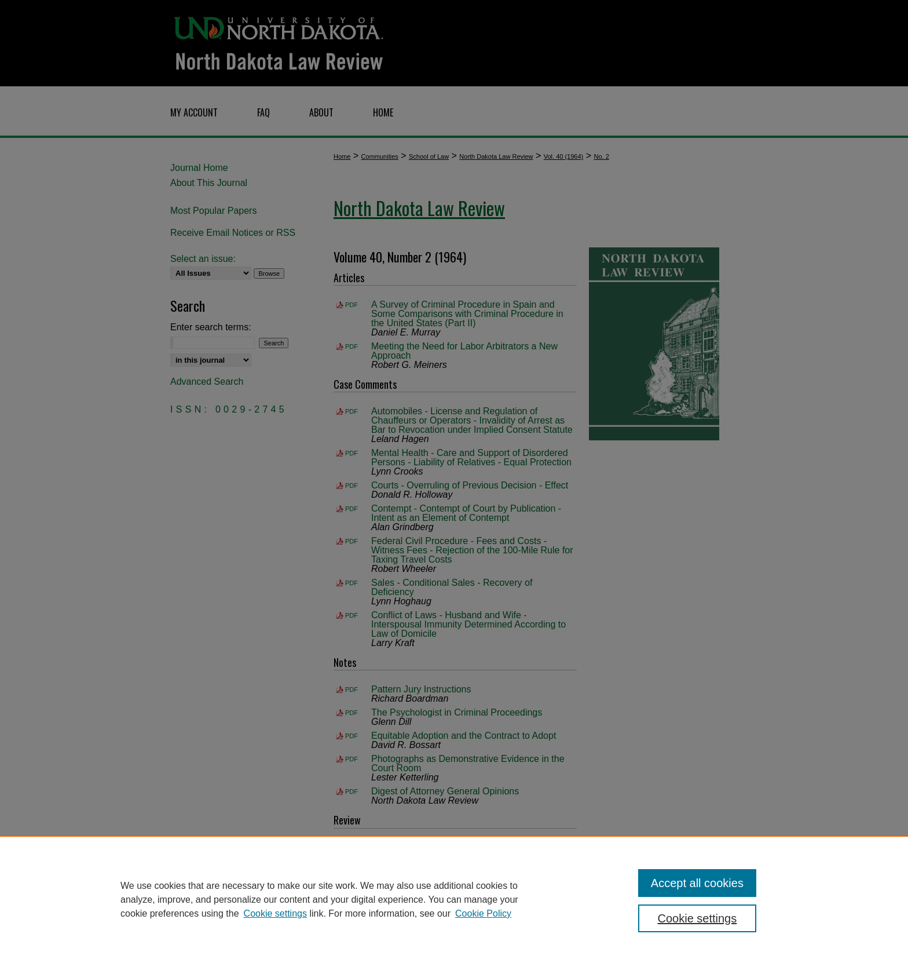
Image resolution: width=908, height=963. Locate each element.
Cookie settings (275, 913)
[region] (454, 899)
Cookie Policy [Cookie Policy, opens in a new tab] (483, 913)
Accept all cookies (697, 883)
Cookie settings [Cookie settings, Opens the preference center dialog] (697, 918)
